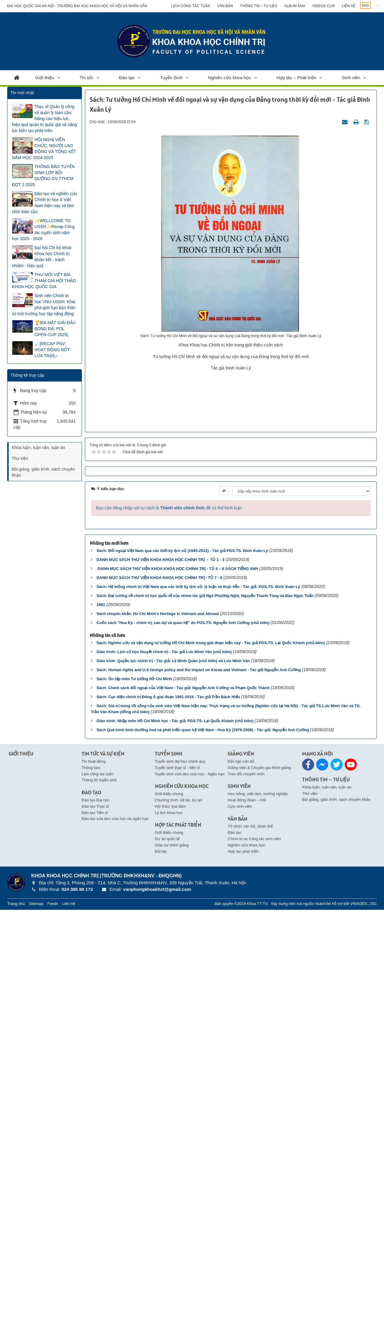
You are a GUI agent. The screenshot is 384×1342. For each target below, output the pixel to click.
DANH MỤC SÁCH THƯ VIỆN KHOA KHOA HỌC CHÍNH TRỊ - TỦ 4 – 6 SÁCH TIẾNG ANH (177, 1001)
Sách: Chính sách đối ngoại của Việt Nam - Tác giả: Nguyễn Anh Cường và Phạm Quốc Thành (183, 1120)
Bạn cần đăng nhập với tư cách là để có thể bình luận (169, 940)
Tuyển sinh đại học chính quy (180, 1193)
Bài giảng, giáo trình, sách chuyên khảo (43, 472)
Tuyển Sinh (171, 77)
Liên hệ (349, 6)
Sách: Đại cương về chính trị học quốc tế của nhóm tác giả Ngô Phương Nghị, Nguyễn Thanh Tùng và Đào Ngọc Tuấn (205, 1028)
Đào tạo (127, 77)
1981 (101, 1037)
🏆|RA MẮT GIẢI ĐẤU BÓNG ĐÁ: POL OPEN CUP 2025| (55, 328)
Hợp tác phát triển (243, 1283)
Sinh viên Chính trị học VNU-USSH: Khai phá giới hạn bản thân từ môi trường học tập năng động (43, 304)
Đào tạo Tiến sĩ (95, 1244)
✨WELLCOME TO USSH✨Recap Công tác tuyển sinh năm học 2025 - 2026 (43, 229)
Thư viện (20, 458)
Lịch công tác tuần (190, 6)
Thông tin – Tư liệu (258, 6)
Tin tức (87, 77)
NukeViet (323, 1336)
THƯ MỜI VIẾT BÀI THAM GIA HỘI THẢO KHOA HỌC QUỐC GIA (44, 280)
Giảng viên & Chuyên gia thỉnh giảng (259, 1200)
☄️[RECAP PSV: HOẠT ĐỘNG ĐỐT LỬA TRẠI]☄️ (52, 349)
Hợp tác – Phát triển (296, 77)
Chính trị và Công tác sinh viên (254, 1271)
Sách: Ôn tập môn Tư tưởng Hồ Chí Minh (134, 1111)
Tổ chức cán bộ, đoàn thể (250, 1258)
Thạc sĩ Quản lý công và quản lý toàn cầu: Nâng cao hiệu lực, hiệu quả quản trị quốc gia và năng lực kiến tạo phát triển (44, 118)
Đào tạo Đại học (96, 1232)
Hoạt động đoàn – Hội (247, 1232)
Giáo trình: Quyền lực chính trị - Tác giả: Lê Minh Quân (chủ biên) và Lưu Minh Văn (173, 1093)
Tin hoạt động (94, 1193)
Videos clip (323, 6)
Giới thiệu (44, 77)
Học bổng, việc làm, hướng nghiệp (258, 1226)
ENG (365, 5)
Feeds (52, 1336)
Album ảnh (294, 6)
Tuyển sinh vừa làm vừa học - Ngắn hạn (190, 1206)
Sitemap (36, 1336)
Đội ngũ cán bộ (241, 1193)
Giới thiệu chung (169, 1226)
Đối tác (161, 1283)
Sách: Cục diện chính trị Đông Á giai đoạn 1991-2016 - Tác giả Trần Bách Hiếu (168, 1129)
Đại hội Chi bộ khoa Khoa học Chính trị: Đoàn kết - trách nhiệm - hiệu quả (41, 256)
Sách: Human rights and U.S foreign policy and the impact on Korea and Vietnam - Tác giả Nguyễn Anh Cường (199, 1102)
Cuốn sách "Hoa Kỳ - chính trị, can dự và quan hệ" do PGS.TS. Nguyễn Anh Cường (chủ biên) (183, 1055)
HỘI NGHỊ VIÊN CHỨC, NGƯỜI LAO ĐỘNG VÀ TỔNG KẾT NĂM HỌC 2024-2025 (44, 148)
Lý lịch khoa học (169, 1244)
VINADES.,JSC (363, 1336)
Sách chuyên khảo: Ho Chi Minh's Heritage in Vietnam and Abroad (158, 1046)
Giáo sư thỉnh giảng (172, 1277)
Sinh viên (351, 77)
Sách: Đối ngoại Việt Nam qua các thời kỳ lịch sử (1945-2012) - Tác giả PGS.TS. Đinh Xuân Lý (182, 983)
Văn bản (225, 6)
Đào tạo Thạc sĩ (95, 1238)
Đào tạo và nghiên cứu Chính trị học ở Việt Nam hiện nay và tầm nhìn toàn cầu (44, 202)
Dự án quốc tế (167, 1271)
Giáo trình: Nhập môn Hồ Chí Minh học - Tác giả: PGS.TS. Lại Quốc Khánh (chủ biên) (175, 1153)
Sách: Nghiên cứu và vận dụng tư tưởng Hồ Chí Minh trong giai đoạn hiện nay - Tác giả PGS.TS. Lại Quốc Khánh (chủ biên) (211, 1075)
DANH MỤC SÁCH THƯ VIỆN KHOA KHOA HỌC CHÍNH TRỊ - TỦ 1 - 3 (160, 992)
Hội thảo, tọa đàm (170, 1238)
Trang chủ (16, 1336)
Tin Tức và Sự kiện (103, 1185)
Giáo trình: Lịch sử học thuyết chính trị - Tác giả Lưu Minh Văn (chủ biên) (164, 1084)
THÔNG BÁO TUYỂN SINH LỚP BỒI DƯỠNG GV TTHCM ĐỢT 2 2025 (43, 175)
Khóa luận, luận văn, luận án (38, 447)
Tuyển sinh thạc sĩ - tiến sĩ (177, 1200)
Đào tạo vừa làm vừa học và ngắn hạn (115, 1251)
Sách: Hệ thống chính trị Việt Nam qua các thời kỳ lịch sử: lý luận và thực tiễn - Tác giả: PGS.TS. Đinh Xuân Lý (198, 1019)
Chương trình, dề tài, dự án (178, 1232)
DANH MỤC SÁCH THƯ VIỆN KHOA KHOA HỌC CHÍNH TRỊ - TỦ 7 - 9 (159, 1010)
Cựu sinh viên (240, 1238)
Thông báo (91, 1200)
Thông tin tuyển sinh (99, 1212)
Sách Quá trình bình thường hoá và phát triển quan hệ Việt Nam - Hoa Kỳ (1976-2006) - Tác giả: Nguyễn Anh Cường (203, 1162)
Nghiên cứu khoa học (229, 77)
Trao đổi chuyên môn (246, 1206)
